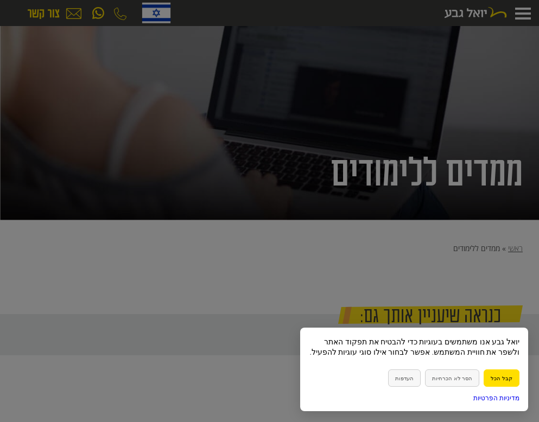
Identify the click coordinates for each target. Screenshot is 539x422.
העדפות (404, 378)
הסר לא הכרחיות (452, 378)
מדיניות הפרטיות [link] (496, 397)
